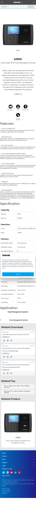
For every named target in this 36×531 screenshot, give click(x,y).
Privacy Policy (5, 525)
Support (4, 496)
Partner (4, 490)
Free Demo (30, 6)
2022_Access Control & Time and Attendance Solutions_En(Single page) (16, 384)
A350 (18, 471)
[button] (17, 50)
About (4, 487)
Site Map (4, 527)
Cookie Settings (13, 264)
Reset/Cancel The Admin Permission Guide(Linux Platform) (17, 425)
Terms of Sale (5, 522)
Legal (4, 499)
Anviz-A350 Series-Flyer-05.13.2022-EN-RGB (15, 368)
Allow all (18, 274)
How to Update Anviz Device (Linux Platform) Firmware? (16, 420)
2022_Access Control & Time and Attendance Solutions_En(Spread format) (16, 400)
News (4, 493)
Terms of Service (6, 524)
